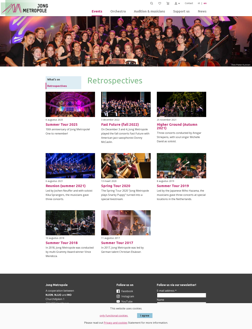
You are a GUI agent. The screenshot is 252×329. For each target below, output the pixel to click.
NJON (49, 294)
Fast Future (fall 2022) (120, 124)
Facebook (127, 291)
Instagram (127, 296)
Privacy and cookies (115, 322)
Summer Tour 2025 (62, 124)
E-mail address (167, 290)
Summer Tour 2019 (173, 186)
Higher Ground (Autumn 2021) (177, 126)
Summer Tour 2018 (62, 243)
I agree (144, 315)
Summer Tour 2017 (117, 243)
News (202, 11)
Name (160, 299)
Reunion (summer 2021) (66, 186)
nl (199, 3)
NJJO (57, 294)
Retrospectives (57, 85)
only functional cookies (114, 315)
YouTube (127, 301)
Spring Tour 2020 (115, 186)
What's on (53, 79)
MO (69, 294)
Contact (189, 3)
